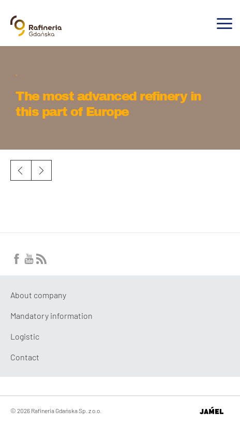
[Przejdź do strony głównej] (36, 32)
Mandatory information (51, 315)
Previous (20, 170)
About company (38, 295)
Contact (24, 357)
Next (41, 170)
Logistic (24, 336)
